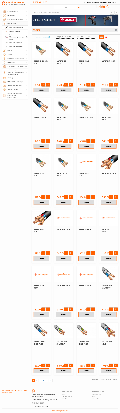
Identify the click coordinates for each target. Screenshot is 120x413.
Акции (93, 396)
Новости (103, 2)
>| (50, 380)
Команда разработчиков (60, 411)
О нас (63, 394)
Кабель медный (54, 12)
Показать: (80, 37)
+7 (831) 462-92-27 (39, 2)
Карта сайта (95, 398)
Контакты (112, 2)
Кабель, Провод (42, 12)
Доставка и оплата (91, 2)
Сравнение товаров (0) (42, 37)
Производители (96, 394)
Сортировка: (59, 37)
